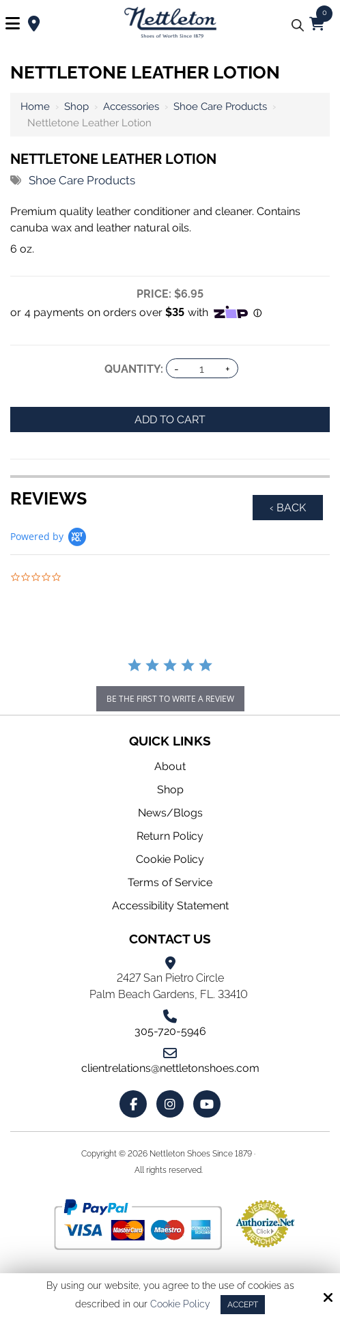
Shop (76, 106)
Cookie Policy (180, 1303)
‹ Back (288, 507)
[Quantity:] (202, 369)
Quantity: (133, 369)
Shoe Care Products (220, 106)
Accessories (131, 106)
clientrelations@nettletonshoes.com (170, 1068)
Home (35, 106)
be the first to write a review (170, 699)
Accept (242, 1304)
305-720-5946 (170, 1031)
